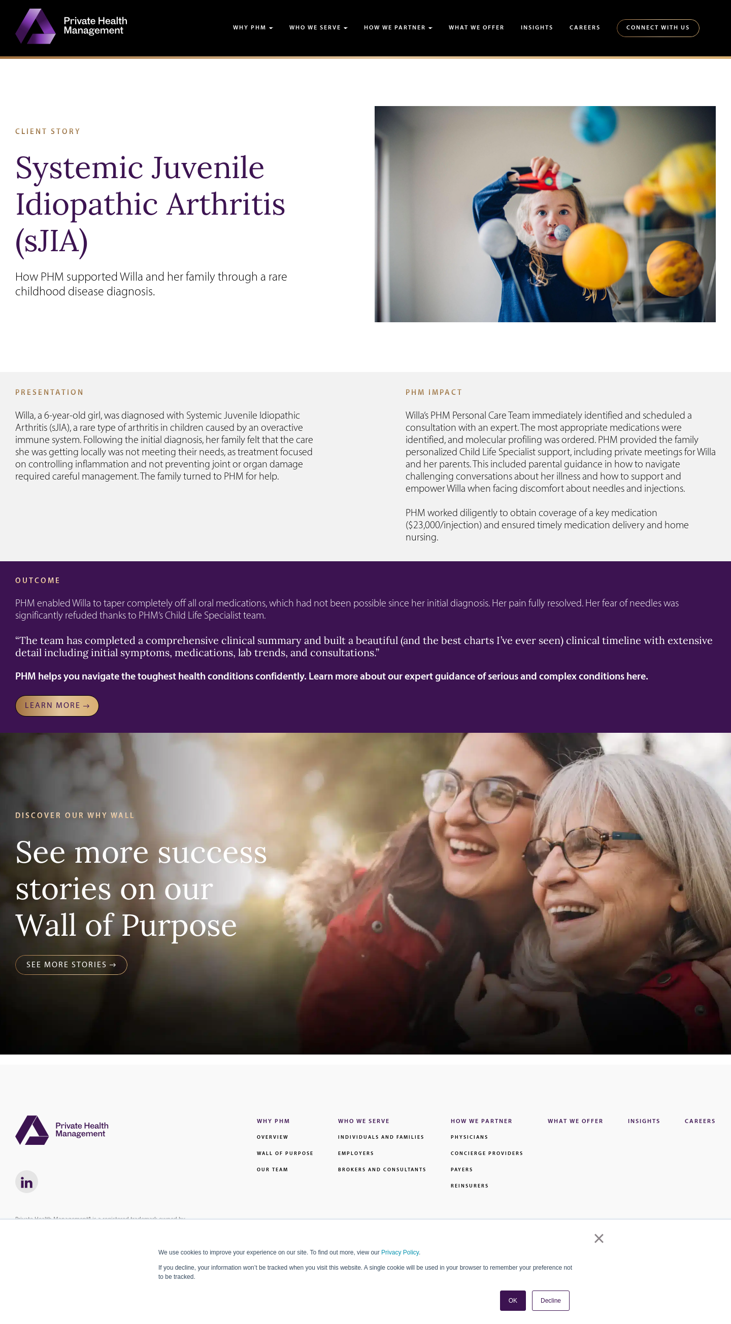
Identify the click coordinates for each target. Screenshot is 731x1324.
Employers (356, 1154)
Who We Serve (315, 28)
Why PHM (250, 28)
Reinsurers (470, 1186)
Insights (537, 28)
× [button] (599, 1238)
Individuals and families (381, 1137)
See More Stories (66, 965)
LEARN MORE (53, 706)
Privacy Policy (400, 1252)
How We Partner (395, 28)
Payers (462, 1170)
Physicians (469, 1137)
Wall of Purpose (285, 1154)
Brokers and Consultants (382, 1170)
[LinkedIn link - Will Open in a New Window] (26, 1181)
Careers (585, 28)
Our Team (272, 1170)
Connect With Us (658, 28)
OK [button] (513, 1300)
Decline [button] (551, 1300)
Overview (273, 1137)
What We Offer (477, 28)
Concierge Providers (487, 1154)
